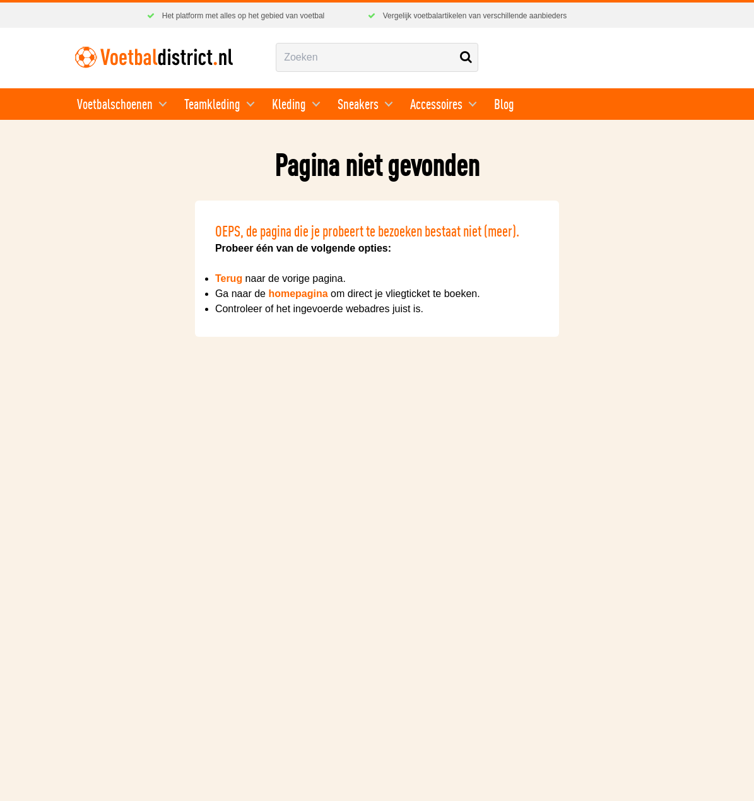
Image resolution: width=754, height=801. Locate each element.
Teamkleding (212, 104)
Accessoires (436, 104)
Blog (504, 104)
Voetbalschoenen (115, 104)
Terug (228, 278)
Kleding (289, 104)
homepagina (297, 293)
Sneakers (358, 104)
